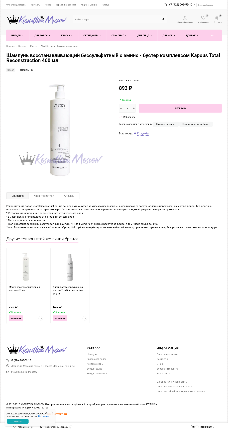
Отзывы (69, 196)
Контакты (35, 4)
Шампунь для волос (166, 124)
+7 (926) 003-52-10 (180, 4)
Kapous (33, 46)
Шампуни (92, 354)
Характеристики (44, 196)
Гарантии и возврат (66, 4)
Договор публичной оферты (172, 382)
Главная (10, 46)
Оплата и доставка (16, 4)
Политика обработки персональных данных (181, 391)
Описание (18, 196)
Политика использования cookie (174, 386)
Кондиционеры (95, 364)
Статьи (105, 4)
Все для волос (94, 369)
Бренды (22, 46)
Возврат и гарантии (167, 369)
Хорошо (18, 421)
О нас (48, 4)
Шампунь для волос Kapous (196, 124)
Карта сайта (163, 373)
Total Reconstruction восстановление (59, 46)
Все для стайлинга (97, 373)
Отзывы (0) (26, 69)
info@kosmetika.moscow (21, 371)
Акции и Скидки (89, 4)
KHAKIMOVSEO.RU (57, 414)
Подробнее (43, 416)
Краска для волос (96, 359)
